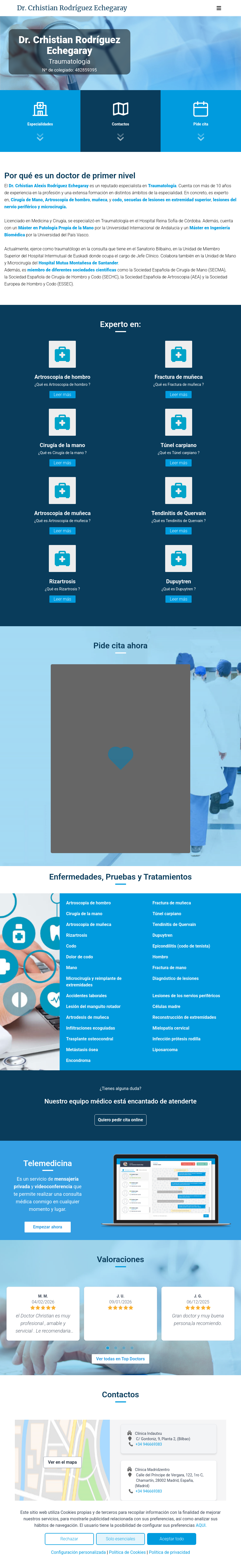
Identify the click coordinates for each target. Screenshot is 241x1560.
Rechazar (69, 1538)
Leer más (62, 394)
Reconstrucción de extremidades (184, 1017)
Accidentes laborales (86, 995)
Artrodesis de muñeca (87, 1017)
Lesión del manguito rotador (93, 1006)
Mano (71, 967)
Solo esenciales (120, 1538)
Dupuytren (162, 935)
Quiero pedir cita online (120, 1119)
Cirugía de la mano (84, 913)
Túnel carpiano (166, 913)
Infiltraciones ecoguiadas (90, 1028)
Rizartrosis (76, 935)
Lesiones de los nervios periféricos (186, 995)
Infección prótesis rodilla (176, 1038)
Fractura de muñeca (171, 902)
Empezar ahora (47, 1226)
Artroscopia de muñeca (88, 924)
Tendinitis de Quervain (174, 924)
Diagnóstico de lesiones (175, 978)
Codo (71, 946)
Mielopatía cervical (170, 1028)
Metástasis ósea (82, 1049)
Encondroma (78, 1060)
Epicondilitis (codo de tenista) (181, 946)
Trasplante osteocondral (89, 1038)
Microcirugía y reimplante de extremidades (94, 981)
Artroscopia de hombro (88, 902)
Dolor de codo (79, 956)
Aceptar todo (171, 1538)
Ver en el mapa (62, 1462)
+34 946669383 (148, 1444)
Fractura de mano (169, 967)
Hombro (160, 956)
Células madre (166, 1006)
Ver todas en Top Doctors (120, 1358)
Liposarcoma (165, 1049)
